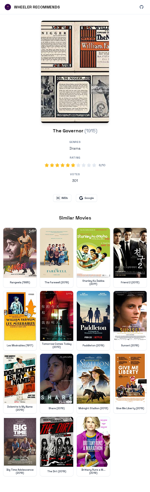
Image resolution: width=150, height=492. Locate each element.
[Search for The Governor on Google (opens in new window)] (86, 198)
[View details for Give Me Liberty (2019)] (130, 383)
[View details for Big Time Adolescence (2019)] (20, 446)
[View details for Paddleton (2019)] (93, 320)
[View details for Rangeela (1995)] (20, 257)
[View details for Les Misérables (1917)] (20, 320)
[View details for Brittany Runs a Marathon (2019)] (93, 446)
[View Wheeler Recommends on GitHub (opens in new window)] (141, 7)
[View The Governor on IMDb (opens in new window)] (62, 198)
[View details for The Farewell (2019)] (56, 257)
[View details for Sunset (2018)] (130, 320)
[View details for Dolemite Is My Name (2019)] (20, 383)
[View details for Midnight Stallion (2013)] (93, 383)
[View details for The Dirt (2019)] (56, 446)
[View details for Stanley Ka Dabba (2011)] (93, 257)
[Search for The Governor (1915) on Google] (75, 72)
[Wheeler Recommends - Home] (32, 7)
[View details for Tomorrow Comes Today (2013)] (56, 320)
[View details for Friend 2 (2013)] (130, 257)
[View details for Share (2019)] (56, 383)
